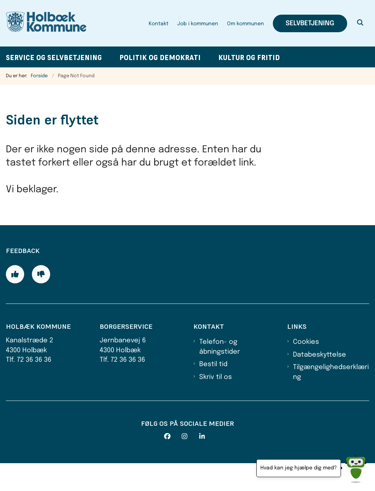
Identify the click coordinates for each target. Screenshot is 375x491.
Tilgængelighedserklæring (331, 400)
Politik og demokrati (160, 57)
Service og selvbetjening (54, 57)
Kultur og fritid (249, 57)
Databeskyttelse (319, 382)
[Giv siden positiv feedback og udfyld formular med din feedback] (15, 302)
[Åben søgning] (360, 23)
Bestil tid (213, 392)
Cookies (306, 370)
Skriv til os (215, 404)
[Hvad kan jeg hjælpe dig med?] (355, 468)
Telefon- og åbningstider (219, 375)
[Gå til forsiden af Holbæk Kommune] (43, 23)
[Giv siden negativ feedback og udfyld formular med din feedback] (41, 302)
